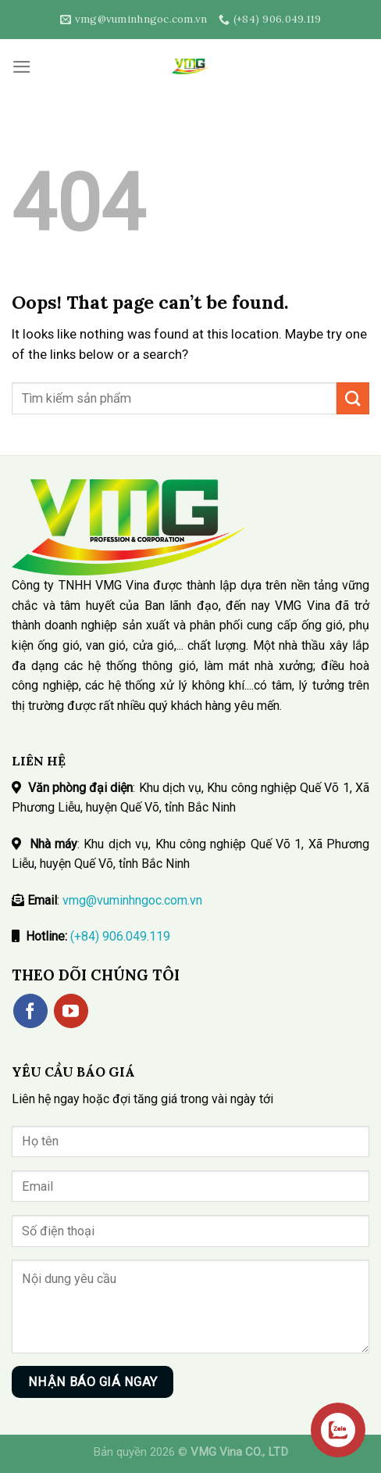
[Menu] (22, 67)
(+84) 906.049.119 (120, 936)
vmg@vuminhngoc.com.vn (132, 900)
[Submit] (352, 398)
